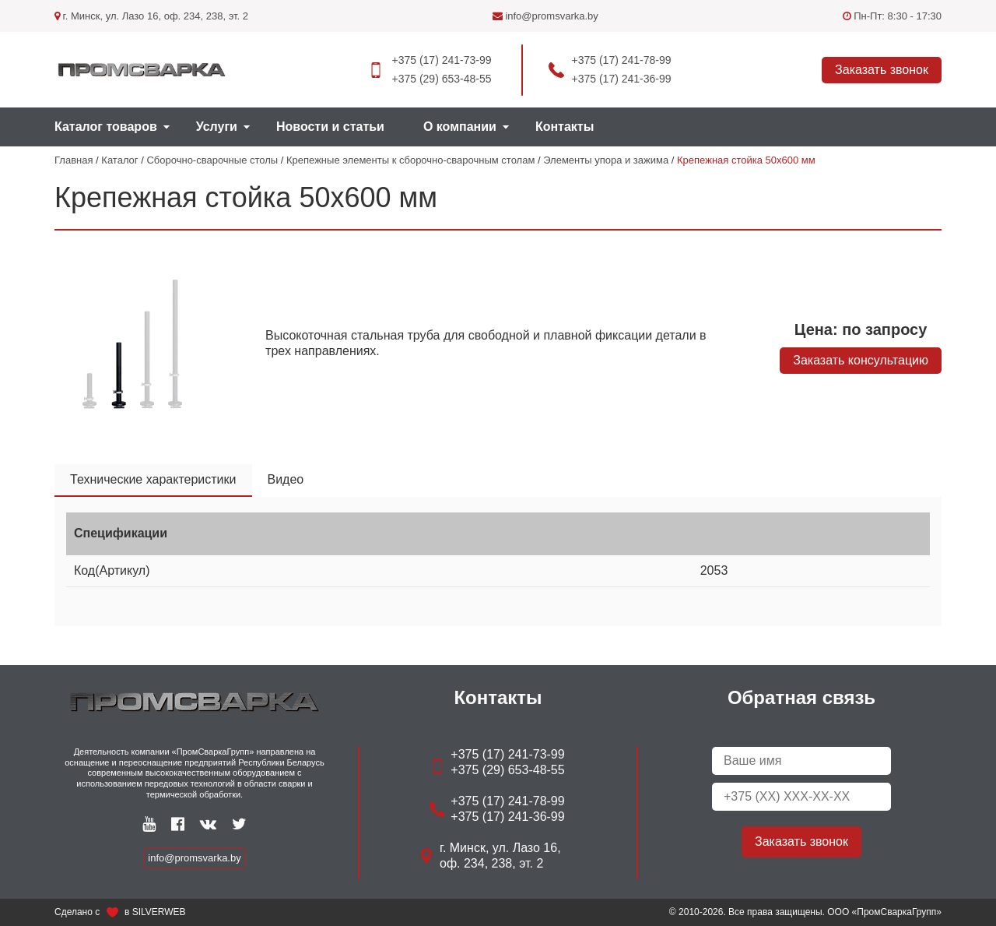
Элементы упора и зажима (605, 160)
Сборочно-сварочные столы (212, 160)
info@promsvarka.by (545, 16)
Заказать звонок (881, 69)
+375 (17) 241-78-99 (622, 60)
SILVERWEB (159, 912)
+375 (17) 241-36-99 (622, 78)
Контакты (564, 126)
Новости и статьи (330, 126)
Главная (73, 160)
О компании (459, 126)
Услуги (216, 126)
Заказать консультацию (860, 360)
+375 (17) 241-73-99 (441, 60)
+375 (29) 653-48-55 (441, 78)
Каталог (119, 160)
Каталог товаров (105, 126)
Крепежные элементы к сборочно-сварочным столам (410, 160)
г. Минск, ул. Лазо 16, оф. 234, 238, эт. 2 (151, 16)
